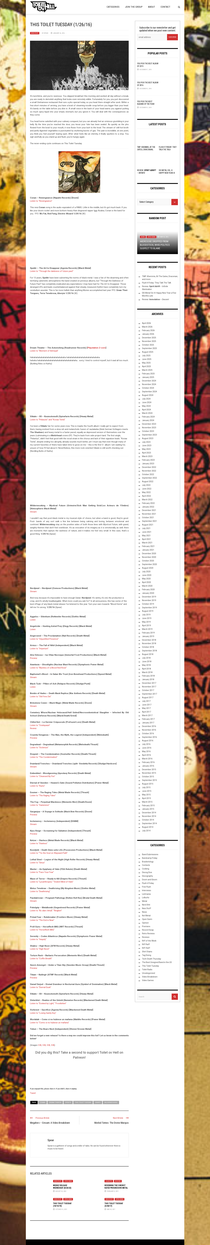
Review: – (155, 299)
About (151, 7)
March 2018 (147, 672)
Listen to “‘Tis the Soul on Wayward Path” (49, 853)
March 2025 (147, 370)
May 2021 (146, 535)
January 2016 (148, 766)
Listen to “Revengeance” (41, 201)
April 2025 (146, 366)
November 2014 (149, 816)
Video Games (148, 980)
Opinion (145, 923)
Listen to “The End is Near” (42, 920)
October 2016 (148, 733)
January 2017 (148, 723)
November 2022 (149, 471)
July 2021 (146, 528)
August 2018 (147, 654)
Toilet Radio (147, 969)
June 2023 (146, 445)
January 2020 (148, 593)
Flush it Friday (148, 883)
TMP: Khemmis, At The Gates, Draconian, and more (146, 149)
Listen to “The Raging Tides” (43, 795)
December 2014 (149, 812)
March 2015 (147, 802)
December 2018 (149, 640)
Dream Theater (55, 1102)
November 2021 (149, 514)
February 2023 (148, 460)
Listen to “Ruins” (37, 786)
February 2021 (148, 546)
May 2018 (146, 665)
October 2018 (148, 647)
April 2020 (146, 582)
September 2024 (149, 391)
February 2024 (148, 417)
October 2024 (148, 388)
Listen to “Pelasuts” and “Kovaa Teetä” (47, 419)
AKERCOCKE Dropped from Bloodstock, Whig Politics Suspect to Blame (155, 245)
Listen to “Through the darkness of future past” (51, 271)
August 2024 (147, 395)
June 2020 (146, 575)
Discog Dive (147, 872)
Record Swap (148, 930)
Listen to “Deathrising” (40, 891)
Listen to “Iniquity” (38, 939)
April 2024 (146, 410)
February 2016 (148, 762)
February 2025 (148, 374)
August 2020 (147, 568)
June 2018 (146, 661)
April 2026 (146, 323)
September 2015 (149, 780)
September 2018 (149, 651)
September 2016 (149, 737)
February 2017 (148, 719)
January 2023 (148, 463)
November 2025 (149, 341)
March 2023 (147, 456)
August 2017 (147, 697)
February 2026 (148, 330)
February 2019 (148, 633)
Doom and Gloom (149, 879)
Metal (144, 901)
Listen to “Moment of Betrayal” (44, 351)
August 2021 (147, 525)
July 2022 (146, 485)
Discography (147, 876)
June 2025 (146, 359)
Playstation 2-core (97, 348)
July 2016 (146, 744)
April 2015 (146, 798)
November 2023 (149, 427)
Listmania (146, 894)
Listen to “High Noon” (39, 949)
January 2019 (148, 636)
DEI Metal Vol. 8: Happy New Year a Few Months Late (167, 172)
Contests (146, 865)
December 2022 (149, 467)
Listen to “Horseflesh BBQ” (42, 930)
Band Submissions (150, 854)
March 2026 (147, 327)
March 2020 (147, 586)
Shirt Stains (147, 951)
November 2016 (149, 730)
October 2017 (148, 690)
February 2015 (148, 805)
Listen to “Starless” (39, 843)
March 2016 (147, 759)
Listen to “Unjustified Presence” (44, 639)
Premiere (146, 926)
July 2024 (146, 399)
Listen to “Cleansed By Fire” (42, 776)
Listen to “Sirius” (37, 862)
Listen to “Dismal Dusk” (40, 987)
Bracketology (148, 862)
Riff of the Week (149, 941)
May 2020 (146, 579)
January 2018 (148, 679)
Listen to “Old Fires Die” (40, 696)
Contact (165, 7)
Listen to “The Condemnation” (43, 757)
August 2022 (147, 481)
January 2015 (148, 809)
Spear (46, 33)
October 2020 (148, 561)
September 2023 (149, 435)
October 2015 (148, 776)
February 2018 (148, 676)
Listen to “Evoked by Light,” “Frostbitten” (48, 1003)
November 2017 (149, 687)
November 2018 (149, 643)
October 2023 (148, 431)
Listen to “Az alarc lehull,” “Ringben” (46, 910)
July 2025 (146, 355)
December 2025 (149, 338)
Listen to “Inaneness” (39, 805)
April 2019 (146, 625)
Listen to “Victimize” (39, 747)
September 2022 (149, 478)
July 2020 (146, 571)
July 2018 (146, 658)
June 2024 (146, 402)
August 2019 (147, 611)
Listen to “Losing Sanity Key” (43, 1013)
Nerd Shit (146, 905)
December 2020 (149, 553)
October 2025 (148, 345)
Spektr (68, 1102)
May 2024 (146, 406)
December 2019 (149, 597)
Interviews (146, 890)
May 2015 (146, 795)
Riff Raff (146, 944)
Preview (33, 658)
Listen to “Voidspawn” (40, 725)
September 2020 (149, 564)
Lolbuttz (109, 1181)
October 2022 (148, 474)
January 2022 (148, 507)
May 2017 (146, 708)
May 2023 (146, 449)
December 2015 (149, 769)
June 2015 (146, 791)
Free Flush (146, 887)
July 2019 (146, 615)
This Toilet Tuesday (83, 1102)
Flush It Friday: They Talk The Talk (156, 283)
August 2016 (147, 740)
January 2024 (148, 420)
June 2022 (146, 489)
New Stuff (34, 33)
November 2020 (149, 557)
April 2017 (146, 712)
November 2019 (149, 600)
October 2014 (148, 820)
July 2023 (146, 442)
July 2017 (146, 701)
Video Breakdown (149, 977)
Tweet (33, 1093)
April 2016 (146, 755)
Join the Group (134, 7)
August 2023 (147, 438)
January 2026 (148, 334)
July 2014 (146, 831)
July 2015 (146, 787)
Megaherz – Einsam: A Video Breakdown (50, 1122)
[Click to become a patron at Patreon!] (79, 1073)
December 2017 (149, 683)
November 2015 (149, 773)
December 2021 (149, 510)
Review (33, 728)
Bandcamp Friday (149, 858)
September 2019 (149, 607)
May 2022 (146, 492)
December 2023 (149, 424)
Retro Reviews (148, 933)
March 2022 (147, 499)
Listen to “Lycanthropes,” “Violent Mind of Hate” (51, 882)
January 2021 (148, 550)
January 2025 (148, 377)
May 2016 (146, 751)
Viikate (97, 1102)
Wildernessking (110, 1102)
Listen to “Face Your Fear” (42, 872)
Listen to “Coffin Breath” (41, 958)
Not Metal (146, 915)
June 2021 (146, 532)
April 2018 (146, 669)
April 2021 (146, 539)
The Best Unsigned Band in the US (157, 962)
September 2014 (149, 823)
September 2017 (149, 694)
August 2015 (147, 784)
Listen (33, 620)
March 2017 (147, 715)
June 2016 (146, 748)
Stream (33, 512)
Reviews (118, 1181)
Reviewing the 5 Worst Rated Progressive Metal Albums (116, 1187)
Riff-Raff (146, 948)
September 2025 (149, 348)
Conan (42, 1102)
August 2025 (147, 352)
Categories (113, 7)
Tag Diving (146, 955)
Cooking (145, 869)
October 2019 (148, 604)
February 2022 (148, 503)
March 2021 (147, 543)
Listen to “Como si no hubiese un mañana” (49, 1022)
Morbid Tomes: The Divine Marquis (111, 1122)
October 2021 (148, 517)
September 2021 (149, 521)
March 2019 (147, 629)
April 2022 (146, 496)
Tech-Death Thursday (151, 959)
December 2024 (149, 381)
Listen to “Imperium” (39, 648)
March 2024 (147, 413)
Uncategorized (148, 973)
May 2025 (146, 363)
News (143, 237)
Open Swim (68, 1181)
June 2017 (146, 705)
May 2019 (146, 622)
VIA (39, 1045)
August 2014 (147, 827)
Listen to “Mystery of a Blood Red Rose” (48, 667)
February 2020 (148, 589)
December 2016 (149, 726)
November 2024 (149, 384)
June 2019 (146, 618)
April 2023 (146, 453)
